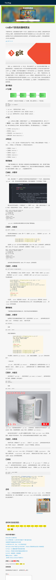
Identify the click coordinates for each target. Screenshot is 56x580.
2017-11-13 (10, 41)
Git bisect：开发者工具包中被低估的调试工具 (16, 558)
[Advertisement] (28, 531)
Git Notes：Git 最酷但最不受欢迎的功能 (15, 555)
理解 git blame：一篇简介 (12, 562)
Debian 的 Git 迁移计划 (11, 544)
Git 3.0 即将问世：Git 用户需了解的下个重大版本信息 (19, 547)
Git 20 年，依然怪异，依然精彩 (13, 560)
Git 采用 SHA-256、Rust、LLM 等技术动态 (16, 551)
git (6, 41)
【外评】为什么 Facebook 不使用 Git (14, 564)
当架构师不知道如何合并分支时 (13, 549)
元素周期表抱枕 (39, 520)
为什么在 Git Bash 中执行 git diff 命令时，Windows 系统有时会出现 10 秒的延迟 (25, 553)
